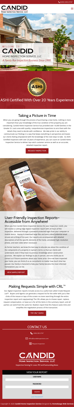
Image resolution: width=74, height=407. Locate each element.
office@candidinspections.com (37, 339)
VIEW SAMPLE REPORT (16, 272)
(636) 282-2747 (66, 1)
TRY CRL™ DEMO (37, 313)
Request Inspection (37, 344)
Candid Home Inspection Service (28, 404)
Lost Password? (37, 397)
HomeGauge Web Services (63, 404)
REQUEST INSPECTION (37, 151)
